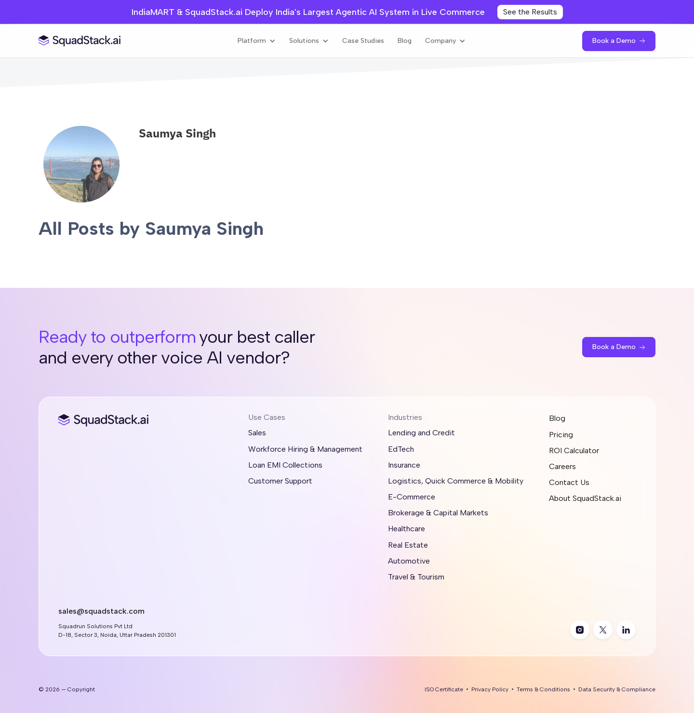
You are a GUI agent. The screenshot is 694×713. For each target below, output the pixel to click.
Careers (562, 466)
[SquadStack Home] (80, 40)
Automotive (409, 560)
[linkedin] (626, 629)
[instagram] (579, 629)
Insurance (404, 465)
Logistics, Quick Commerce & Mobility (455, 480)
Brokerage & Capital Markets (438, 512)
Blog (405, 41)
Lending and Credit (421, 432)
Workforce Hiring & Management (305, 449)
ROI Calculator (574, 450)
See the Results (530, 11)
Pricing (561, 434)
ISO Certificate (444, 689)
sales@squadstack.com (101, 611)
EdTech (401, 449)
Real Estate (408, 545)
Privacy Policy (489, 689)
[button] (256, 40)
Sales (257, 432)
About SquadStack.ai (585, 498)
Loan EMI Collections (285, 465)
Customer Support (280, 480)
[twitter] (603, 629)
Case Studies (363, 41)
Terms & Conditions (543, 689)
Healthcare (406, 528)
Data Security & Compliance (616, 689)
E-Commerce (411, 496)
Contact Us (569, 482)
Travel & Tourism (416, 576)
